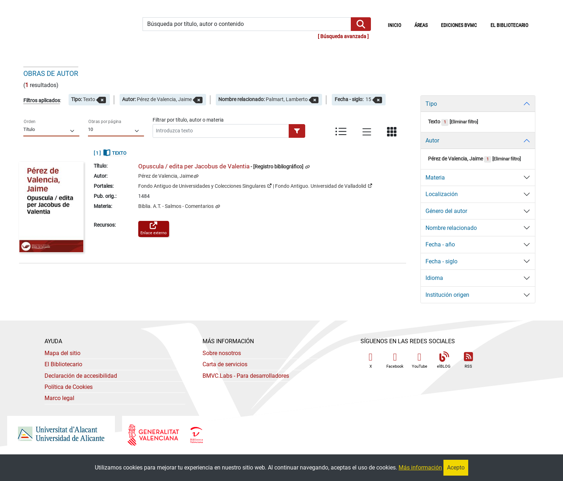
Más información (420, 467)
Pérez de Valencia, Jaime (165, 176)
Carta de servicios (225, 364)
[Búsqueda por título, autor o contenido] (247, 24)
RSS (468, 360)
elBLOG (444, 360)
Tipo (431, 103)
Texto (438, 122)
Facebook (395, 360)
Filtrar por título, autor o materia (188, 120)
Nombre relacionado (451, 227)
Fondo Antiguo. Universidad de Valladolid (323, 185)
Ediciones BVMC (459, 25)
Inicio (398, 24)
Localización (441, 194)
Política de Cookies (69, 387)
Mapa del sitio (62, 353)
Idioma (434, 277)
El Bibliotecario (63, 364)
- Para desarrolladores (246, 375)
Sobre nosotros (222, 353)
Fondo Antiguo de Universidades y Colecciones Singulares (205, 185)
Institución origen (447, 294)
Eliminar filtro (464, 121)
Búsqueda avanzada (343, 36)
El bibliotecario (509, 25)
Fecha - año (440, 244)
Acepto (456, 467)
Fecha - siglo (441, 261)
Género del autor (446, 211)
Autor (432, 140)
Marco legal (59, 398)
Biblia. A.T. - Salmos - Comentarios (176, 206)
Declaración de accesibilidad (81, 375)
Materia (435, 177)
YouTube (419, 360)
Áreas (421, 25)
